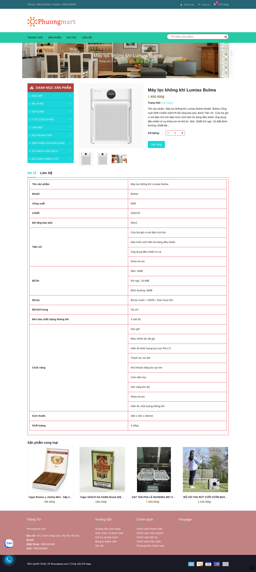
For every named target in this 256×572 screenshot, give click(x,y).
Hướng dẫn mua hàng (108, 528)
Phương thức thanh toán (151, 545)
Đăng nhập (183, 4)
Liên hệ (87, 36)
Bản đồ (99, 545)
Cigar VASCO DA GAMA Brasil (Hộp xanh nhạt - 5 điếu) (113, 496)
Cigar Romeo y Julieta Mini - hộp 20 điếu (53, 496)
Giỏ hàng (220, 4)
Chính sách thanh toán (149, 528)
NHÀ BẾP (36, 95)
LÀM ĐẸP (36, 126)
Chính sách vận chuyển (150, 532)
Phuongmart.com (61, 563)
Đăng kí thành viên (106, 541)
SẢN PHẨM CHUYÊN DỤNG (47, 142)
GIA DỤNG (36, 111)
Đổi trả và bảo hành (106, 536)
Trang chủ (35, 36)
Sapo (93, 563)
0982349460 (43, 4)
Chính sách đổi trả (147, 536)
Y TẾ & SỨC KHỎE (41, 118)
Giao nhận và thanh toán (109, 532)
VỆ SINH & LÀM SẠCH (43, 150)
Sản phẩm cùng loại (43, 442)
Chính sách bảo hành (149, 541)
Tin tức (71, 36)
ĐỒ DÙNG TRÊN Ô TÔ (43, 158)
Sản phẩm (54, 36)
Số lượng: (154, 132)
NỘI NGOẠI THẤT (41, 134)
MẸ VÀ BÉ (36, 103)
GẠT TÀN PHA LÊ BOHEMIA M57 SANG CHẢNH (160, 496)
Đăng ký (203, 4)
